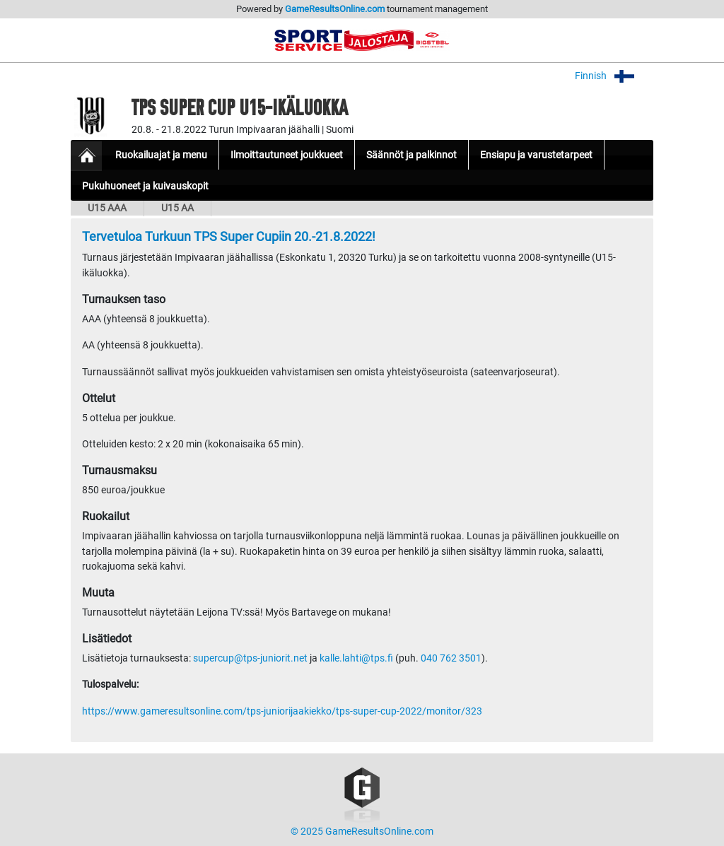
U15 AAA (107, 208)
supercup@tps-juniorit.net (250, 658)
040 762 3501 (451, 658)
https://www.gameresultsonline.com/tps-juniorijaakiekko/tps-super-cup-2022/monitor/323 (282, 711)
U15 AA (177, 208)
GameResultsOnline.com (335, 9)
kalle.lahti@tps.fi (356, 658)
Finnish (614, 76)
